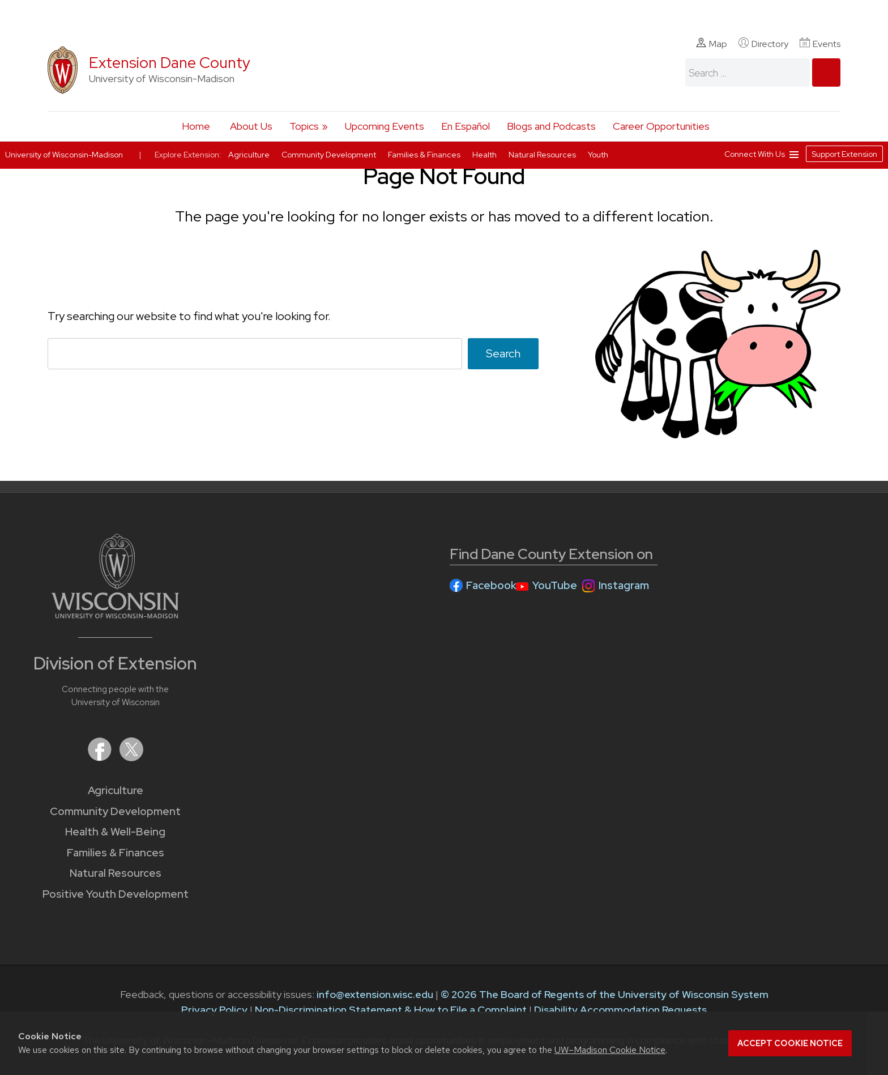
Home (196, 126)
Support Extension (844, 154)
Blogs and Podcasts (551, 126)
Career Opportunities (661, 126)
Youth (598, 155)
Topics (304, 126)
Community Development (115, 811)
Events (820, 43)
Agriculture (115, 790)
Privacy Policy (214, 1009)
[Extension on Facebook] (101, 757)
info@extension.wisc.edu (375, 994)
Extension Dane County (169, 62)
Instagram (624, 585)
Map (711, 43)
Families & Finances (115, 853)
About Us (251, 126)
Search (503, 352)
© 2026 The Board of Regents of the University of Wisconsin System (605, 994)
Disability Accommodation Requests (620, 1009)
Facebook (491, 585)
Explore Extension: (188, 155)
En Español (465, 126)
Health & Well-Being (115, 832)
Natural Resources (115, 873)
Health (485, 155)
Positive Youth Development (115, 894)
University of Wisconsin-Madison (64, 155)
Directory (763, 43)
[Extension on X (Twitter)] (131, 757)
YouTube (554, 585)
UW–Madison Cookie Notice (609, 1050)
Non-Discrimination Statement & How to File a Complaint (391, 1009)
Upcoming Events (384, 126)
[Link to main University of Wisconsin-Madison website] (115, 615)
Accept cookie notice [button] (790, 1043)
